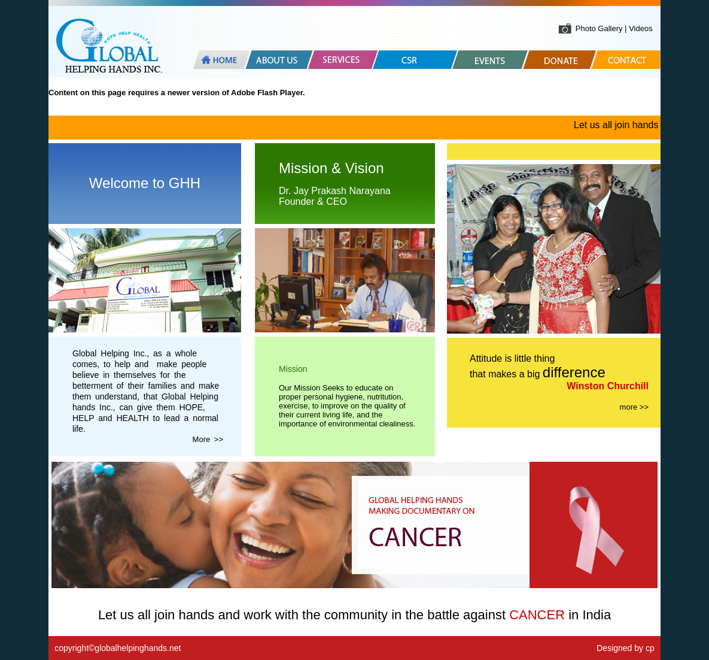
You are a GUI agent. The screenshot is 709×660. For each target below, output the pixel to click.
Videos (641, 28)
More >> (208, 439)
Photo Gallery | (602, 28)
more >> (634, 406)
